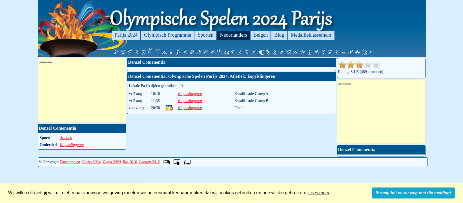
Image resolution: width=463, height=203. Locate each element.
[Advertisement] (82, 93)
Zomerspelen (70, 162)
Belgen (260, 35)
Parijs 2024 (126, 35)
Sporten (206, 35)
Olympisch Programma (167, 35)
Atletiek (66, 138)
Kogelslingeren (190, 94)
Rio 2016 (130, 162)
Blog (279, 35)
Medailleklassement (311, 35)
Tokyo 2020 (112, 162)
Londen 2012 (149, 162)
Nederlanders (233, 35)
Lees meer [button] (319, 192)
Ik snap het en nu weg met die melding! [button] (413, 193)
